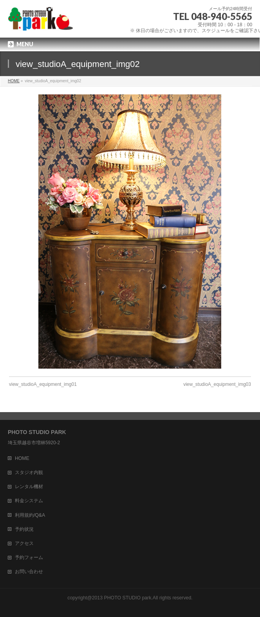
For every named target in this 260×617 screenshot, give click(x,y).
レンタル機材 (29, 486)
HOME (22, 458)
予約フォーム (29, 557)
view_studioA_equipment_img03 (217, 384)
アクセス (24, 543)
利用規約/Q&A (30, 515)
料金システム (29, 500)
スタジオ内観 (29, 472)
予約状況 (24, 529)
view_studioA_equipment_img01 (43, 384)
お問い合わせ (29, 571)
